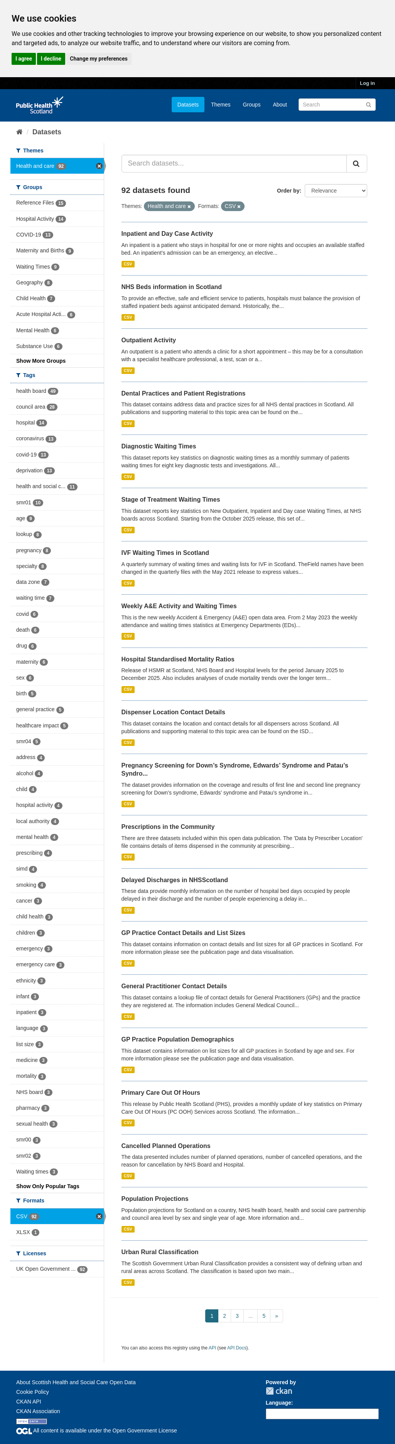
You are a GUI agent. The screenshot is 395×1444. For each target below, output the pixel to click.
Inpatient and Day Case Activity (167, 233)
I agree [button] (23, 59)
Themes (221, 104)
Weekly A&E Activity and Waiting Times (179, 606)
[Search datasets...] (234, 163)
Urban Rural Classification (160, 1252)
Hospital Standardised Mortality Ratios (178, 659)
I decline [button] (51, 59)
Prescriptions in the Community (168, 826)
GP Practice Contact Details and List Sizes (184, 933)
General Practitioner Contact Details (174, 986)
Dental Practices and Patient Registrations (184, 393)
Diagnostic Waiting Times (159, 446)
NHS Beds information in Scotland (172, 287)
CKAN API (28, 1401)
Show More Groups (41, 361)
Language (278, 1403)
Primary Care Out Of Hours (161, 1092)
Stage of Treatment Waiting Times (171, 499)
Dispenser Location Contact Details (173, 712)
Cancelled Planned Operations (166, 1146)
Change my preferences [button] (98, 59)
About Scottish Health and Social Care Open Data (76, 1382)
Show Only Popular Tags (47, 1186)
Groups (251, 104)
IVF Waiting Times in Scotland (165, 553)
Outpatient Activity (149, 340)
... (250, 1316)
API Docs (236, 1348)
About (280, 104)
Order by (288, 191)
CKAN (279, 1391)
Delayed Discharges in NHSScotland (175, 880)
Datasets (188, 104)
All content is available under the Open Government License (96, 1430)
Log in (367, 83)
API (212, 1348)
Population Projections (155, 1198)
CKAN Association (38, 1411)
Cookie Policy (32, 1392)
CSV (128, 264)
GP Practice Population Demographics (178, 1039)
